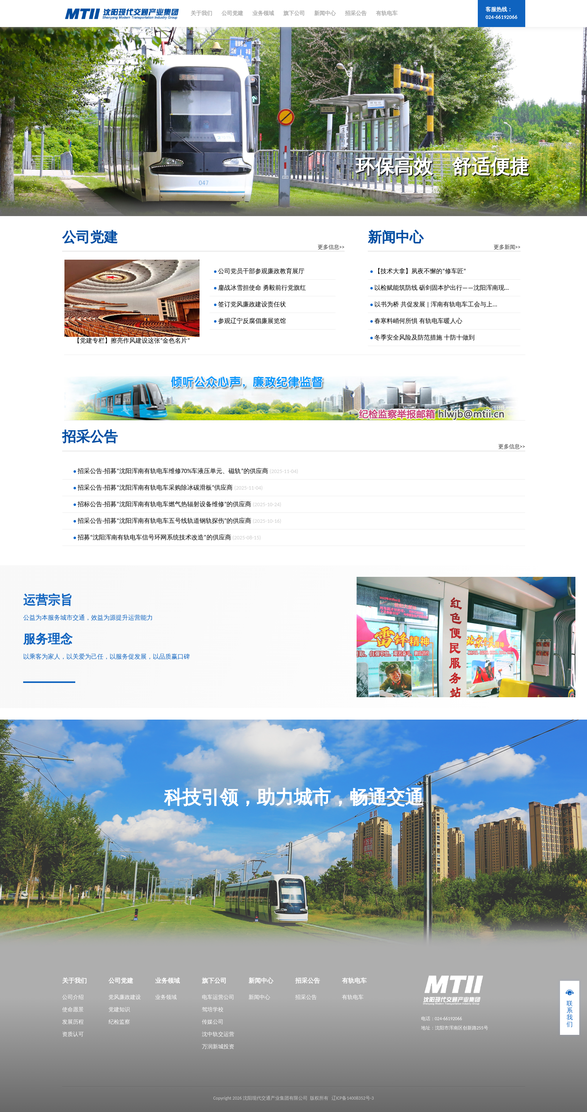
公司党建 (232, 13)
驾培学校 (212, 1009)
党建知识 (119, 1009)
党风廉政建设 (124, 997)
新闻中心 (325, 13)
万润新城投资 (218, 1046)
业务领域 (263, 13)
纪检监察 (119, 1022)
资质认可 (73, 1034)
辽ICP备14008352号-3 (353, 1098)
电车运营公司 (218, 997)
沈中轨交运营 (218, 1034)
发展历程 (73, 1022)
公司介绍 (73, 997)
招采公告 (356, 13)
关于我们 (201, 13)
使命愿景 (73, 1009)
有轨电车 (387, 13)
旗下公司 (294, 13)
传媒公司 (212, 1022)
